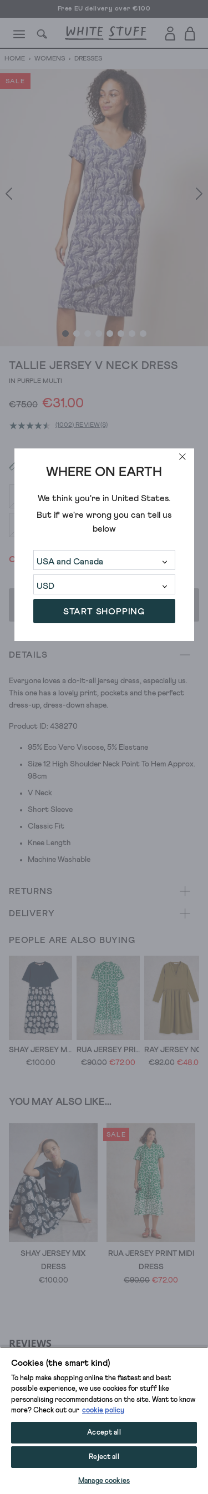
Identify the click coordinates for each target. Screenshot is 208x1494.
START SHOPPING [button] (104, 611)
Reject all (104, 1457)
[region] (104, 1420)
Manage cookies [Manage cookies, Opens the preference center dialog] (104, 1481)
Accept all (103, 1432)
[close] (182, 457)
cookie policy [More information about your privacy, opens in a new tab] (103, 1410)
